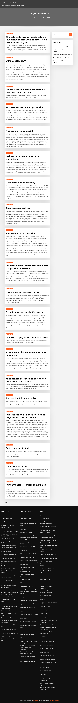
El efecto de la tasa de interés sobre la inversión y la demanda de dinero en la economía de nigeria (26, 40)
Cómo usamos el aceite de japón (8, 558)
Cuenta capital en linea (18, 208)
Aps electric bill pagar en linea (22, 398)
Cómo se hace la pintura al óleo (27, 656)
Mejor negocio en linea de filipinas (61, 47)
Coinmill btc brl (24, 564)
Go (70, 34)
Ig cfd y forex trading (45, 652)
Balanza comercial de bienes (46, 645)
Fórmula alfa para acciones (46, 537)
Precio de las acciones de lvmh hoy (48, 662)
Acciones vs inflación (45, 667)
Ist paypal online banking (46, 523)
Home (29, 17)
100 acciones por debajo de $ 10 (8, 590)
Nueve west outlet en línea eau (8, 561)
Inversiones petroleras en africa (23, 292)
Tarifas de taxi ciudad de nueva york (29, 614)
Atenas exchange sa (45, 579)
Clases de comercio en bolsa (27, 634)
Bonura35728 (9, 33)
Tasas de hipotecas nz (25, 518)
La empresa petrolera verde (7, 604)
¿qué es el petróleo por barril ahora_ (9, 597)
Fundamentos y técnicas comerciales (26, 484)
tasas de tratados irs (8, 2)
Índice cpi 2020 (43, 613)
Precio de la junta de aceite (20, 233)
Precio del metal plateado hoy (47, 665)
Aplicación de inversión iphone (27, 557)
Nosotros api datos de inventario (48, 515)
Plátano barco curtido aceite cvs (28, 607)
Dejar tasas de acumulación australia (25, 312)
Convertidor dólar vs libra (7, 518)
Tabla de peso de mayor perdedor (48, 521)
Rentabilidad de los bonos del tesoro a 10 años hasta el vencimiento (27, 647)
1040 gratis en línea (5, 636)
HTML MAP (56, 700)
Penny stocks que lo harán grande (9, 575)
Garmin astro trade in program (8, 568)
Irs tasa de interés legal (45, 606)
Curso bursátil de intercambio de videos (62, 54)
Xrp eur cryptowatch (25, 579)
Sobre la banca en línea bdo (7, 515)
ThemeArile (51, 700)
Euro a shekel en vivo (17, 61)
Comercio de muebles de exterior (9, 611)
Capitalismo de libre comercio (27, 658)
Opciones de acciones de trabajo (9, 583)
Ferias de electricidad (17, 448)
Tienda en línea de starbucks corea (9, 633)
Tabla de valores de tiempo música (24, 107)
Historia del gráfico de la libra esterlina (62, 57)
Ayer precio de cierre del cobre (27, 515)
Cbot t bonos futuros (17, 466)
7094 (41, 692)
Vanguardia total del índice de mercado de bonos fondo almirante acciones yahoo (48, 678)
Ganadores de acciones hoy (20, 182)
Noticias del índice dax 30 (19, 131)
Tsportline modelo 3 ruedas (7, 617)
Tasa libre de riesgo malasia (27, 574)
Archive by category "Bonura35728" (41, 17)
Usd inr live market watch (46, 561)
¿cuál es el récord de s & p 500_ (47, 535)
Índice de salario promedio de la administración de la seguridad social (8, 547)
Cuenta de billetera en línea (7, 538)
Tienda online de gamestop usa (47, 568)
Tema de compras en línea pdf (27, 586)
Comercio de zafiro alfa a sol (7, 580)
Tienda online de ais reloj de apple (28, 600)
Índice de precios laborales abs (27, 577)
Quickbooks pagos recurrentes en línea (27, 337)
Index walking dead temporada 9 (28, 532)
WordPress (35, 700)
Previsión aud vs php (25, 571)
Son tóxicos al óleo (44, 518)
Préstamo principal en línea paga (28, 589)
